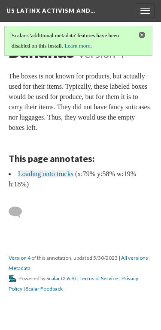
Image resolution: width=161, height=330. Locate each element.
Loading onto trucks (45, 173)
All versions (134, 258)
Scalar (53, 278)
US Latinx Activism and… (50, 10)
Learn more (77, 45)
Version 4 (19, 258)
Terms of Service (98, 278)
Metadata (19, 268)
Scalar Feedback (44, 288)
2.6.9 (68, 278)
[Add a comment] (19, 212)
